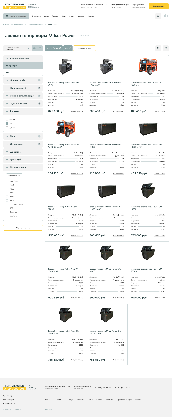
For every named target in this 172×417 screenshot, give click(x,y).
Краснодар (7, 396)
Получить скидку (77, 111)
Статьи (64, 16)
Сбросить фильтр (84, 48)
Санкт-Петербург (10, 403)
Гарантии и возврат (124, 399)
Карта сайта (48, 410)
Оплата (71, 16)
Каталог (18, 16)
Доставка (81, 16)
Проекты (55, 16)
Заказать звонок (158, 6)
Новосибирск (8, 399)
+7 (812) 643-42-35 (123, 387)
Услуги (46, 16)
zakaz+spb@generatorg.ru (120, 4)
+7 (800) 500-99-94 (138, 5)
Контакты (90, 16)
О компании (36, 16)
